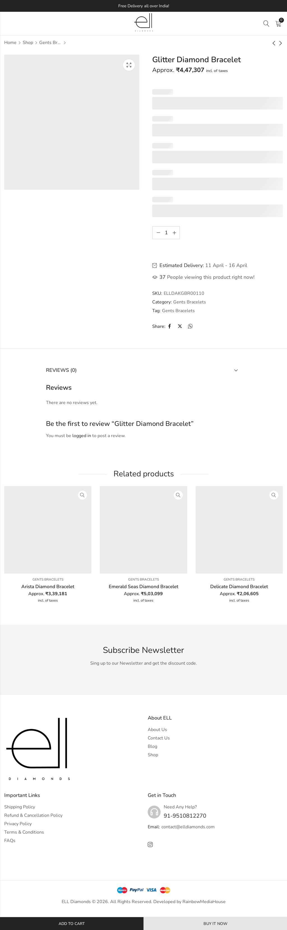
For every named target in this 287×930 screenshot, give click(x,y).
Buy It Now (215, 923)
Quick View (82, 495)
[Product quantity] (166, 233)
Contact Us (159, 738)
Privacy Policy (18, 824)
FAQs (9, 841)
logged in (81, 436)
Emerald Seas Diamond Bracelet (143, 586)
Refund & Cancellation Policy (33, 815)
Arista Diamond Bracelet (47, 586)
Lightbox (129, 65)
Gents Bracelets (50, 43)
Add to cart (72, 923)
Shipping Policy (19, 807)
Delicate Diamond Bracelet (239, 586)
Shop (28, 43)
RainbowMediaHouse (204, 902)
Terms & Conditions (24, 832)
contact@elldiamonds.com (188, 827)
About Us (157, 730)
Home (10, 43)
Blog (152, 746)
